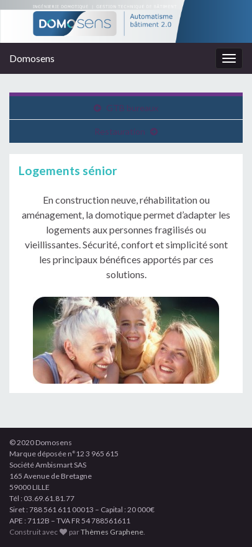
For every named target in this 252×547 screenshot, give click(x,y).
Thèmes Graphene (112, 531)
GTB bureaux (132, 107)
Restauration (119, 131)
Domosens (32, 58)
